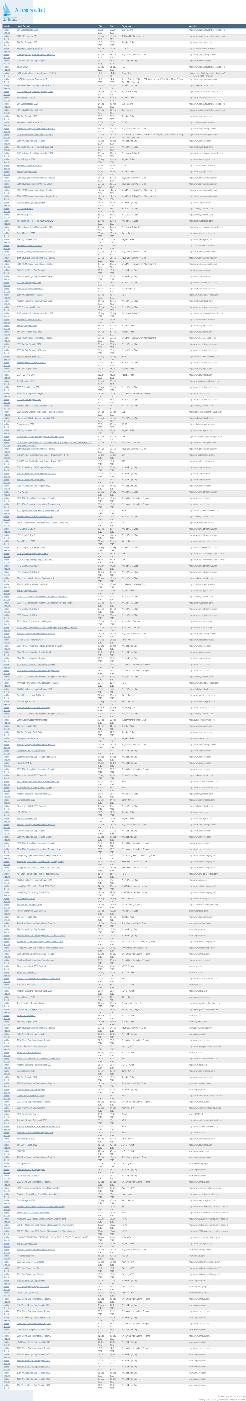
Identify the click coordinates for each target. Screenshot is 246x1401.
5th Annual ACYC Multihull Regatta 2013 (35, 1132)
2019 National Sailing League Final (32, 553)
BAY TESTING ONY (26, 375)
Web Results (24, 26)
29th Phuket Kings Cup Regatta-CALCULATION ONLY (41, 935)
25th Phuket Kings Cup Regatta (31, 1280)
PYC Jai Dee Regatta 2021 (29, 344)
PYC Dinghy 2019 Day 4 (28, 566)
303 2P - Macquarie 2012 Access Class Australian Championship (45, 1231)
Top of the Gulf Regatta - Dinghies (32, 1003)
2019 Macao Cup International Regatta (34, 621)
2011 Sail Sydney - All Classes (30, 1262)
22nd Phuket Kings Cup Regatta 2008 (33, 1330)
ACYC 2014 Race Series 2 (29, 1052)
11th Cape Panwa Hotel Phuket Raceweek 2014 (38, 1059)
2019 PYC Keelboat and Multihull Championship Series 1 (42, 597)
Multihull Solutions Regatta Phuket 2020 (34, 406)
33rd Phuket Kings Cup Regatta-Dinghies (35, 467)
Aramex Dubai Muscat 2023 (29, 245)
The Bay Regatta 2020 (27, 430)
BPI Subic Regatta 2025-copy (30, 110)
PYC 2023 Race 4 (25, 208)
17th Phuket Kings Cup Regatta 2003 (33, 1373)
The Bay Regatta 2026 (27, 42)
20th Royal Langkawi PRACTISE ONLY (34, 184)
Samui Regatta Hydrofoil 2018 (30, 695)
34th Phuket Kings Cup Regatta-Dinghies (35, 276)
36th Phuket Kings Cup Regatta (31, 141)
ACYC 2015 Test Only (26, 972)
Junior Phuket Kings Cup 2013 (30, 1095)
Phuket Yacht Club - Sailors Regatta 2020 (35, 418)
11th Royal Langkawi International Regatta (36, 1157)
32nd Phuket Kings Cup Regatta (31, 658)
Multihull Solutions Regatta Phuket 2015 (34, 991)
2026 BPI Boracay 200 (27, 36)
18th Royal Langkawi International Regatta (36, 449)
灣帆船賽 (21, 1151)
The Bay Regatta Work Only (29, 732)
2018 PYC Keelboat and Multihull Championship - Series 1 (43, 714)
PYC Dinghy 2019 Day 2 (28, 609)
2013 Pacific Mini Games (28, 1114)
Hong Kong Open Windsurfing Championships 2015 (40, 941)
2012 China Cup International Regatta (33, 1182)
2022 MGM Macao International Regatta (34, 338)
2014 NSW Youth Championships (31, 1046)
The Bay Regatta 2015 (27, 1022)
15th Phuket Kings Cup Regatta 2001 (33, 1385)
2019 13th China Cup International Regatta (36, 498)
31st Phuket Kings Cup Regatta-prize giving (36, 757)
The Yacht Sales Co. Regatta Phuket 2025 (35, 85)
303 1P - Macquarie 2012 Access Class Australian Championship (45, 1225)
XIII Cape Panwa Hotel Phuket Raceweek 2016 (38, 874)
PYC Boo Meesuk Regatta (28, 307)
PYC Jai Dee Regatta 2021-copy (31, 350)
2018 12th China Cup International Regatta (36, 664)
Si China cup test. (25, 215)
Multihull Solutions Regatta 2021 (31, 362)
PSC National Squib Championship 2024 (35, 153)
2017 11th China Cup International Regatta (36, 769)
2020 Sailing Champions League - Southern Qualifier (40, 436)
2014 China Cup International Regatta (33, 1040)
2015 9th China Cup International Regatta (35, 954)
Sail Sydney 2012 (24, 1163)
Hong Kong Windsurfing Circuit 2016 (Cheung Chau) (40, 861)
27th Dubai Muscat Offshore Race (32, 584)
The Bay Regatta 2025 (27, 116)
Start (101, 26)
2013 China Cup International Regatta (33, 1102)
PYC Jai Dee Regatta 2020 (29, 399)
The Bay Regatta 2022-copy (29, 332)
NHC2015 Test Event (26, 985)
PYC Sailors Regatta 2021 (28, 387)
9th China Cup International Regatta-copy (35, 960)
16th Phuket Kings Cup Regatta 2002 (33, 1379)
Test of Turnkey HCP (26, 381)
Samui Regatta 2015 (26, 997)
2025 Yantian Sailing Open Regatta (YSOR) (36, 73)
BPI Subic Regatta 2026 (27, 30)
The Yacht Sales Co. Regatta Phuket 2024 (35, 147)
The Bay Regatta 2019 (27, 590)
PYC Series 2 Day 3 (26, 529)
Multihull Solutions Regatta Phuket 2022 (34, 301)
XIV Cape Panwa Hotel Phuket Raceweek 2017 (38, 781)
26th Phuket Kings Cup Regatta (31, 1169)
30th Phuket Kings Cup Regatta (31, 831)
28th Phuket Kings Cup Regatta (31, 1034)
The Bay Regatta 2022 (27, 325)
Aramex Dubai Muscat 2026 (29, 48)
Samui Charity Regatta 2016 (29, 905)
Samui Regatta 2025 (26, 98)
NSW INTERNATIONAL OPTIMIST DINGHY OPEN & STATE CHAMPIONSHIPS (52, 1237)
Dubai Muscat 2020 (25, 424)
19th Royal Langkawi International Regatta (36, 252)
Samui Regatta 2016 (26, 898)
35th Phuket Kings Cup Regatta (31, 202)
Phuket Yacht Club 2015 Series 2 (31, 966)
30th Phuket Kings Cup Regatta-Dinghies (35, 837)
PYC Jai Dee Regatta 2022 (29, 282)
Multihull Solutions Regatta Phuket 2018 (34, 689)
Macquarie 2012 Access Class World (33, 1213)
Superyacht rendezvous (27, 738)
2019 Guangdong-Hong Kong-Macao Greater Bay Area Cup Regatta (47, 627)
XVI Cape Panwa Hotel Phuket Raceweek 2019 (38, 510)
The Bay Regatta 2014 (27, 1077)
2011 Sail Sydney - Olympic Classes (33, 1286)
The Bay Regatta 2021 (27, 369)
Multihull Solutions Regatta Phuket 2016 (34, 880)
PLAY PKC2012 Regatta (28, 1176)
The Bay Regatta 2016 (27, 917)
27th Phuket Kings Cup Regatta (31, 1089)
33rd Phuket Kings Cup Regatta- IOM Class (36, 473)
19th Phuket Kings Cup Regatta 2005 (33, 1360)
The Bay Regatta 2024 (27, 171)
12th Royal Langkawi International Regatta (36, 1083)
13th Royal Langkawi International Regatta (36, 1028)
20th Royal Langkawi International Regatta (36, 178)
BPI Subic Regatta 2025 (27, 104)
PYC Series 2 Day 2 (26, 535)
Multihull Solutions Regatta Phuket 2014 (34, 1065)
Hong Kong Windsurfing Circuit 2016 (33, 892)
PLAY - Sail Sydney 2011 (28, 1293)
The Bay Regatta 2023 (27, 239)
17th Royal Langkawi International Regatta (36, 633)
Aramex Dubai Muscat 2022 (29, 319)
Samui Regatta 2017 (26, 800)
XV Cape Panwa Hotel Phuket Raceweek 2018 (38, 683)
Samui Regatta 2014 (26, 1071)
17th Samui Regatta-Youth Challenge (33, 707)
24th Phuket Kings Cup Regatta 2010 (33, 1305)
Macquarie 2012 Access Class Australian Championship (41, 1219)
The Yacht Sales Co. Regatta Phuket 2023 (35, 221)
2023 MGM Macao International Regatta (34, 264)
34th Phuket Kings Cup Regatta (31, 270)
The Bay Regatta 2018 (27, 726)
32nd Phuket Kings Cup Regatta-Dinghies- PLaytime (40, 646)
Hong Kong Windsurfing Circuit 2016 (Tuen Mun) (38, 868)
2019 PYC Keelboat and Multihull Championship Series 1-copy (44, 603)
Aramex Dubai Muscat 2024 (29, 165)
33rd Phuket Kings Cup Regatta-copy (33, 486)
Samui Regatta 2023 (26, 233)
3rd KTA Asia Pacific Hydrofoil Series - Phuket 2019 (39, 461)
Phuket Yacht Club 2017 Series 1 (31, 806)
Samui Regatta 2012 (26, 1200)
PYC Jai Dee (22, 492)
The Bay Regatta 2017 (27, 818)
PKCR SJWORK (24, 763)
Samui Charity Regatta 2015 (29, 1009)
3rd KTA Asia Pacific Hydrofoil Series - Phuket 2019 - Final (43, 455)
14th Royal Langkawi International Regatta (36, 923)
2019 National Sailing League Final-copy (35, 560)
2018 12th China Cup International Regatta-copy (38, 670)
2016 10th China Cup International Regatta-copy (38, 849)
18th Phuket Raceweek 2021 (29, 356)
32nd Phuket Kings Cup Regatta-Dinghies (35, 652)
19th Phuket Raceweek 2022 (29, 295)
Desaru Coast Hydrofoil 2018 (30, 640)
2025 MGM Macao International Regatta (34, 135)
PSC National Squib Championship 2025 (35, 91)
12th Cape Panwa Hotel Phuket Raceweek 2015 (38, 978)
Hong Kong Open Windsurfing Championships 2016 (40, 855)
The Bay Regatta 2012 (27, 1243)
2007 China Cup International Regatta (33, 1348)
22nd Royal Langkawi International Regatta (36, 54)
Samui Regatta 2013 (26, 1139)
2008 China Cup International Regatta (33, 1336)
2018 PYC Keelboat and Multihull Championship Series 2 (42, 677)
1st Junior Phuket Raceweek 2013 (32, 1120)
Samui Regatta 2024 (26, 159)
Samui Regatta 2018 (26, 701)
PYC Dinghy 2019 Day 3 (28, 572)
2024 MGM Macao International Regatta (34, 190)
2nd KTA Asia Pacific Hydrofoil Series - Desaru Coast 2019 (43, 523)
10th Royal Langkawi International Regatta (36, 1249)
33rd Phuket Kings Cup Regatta (31, 479)
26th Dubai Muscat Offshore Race (32, 720)
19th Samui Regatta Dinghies (30, 289)
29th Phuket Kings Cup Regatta (31, 929)
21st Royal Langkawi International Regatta (35, 128)
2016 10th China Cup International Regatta (36, 843)
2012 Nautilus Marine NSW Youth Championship (38, 1188)
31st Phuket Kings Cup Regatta (31, 751)
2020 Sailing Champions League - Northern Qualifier (40, 412)
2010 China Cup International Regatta (33, 1311)
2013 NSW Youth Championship (31, 1108)
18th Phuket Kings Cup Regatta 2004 (33, 1367)
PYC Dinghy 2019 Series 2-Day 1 (32, 547)
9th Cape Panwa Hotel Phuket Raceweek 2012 (38, 1194)
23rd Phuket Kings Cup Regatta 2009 (33, 1317)
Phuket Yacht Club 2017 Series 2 (31, 775)
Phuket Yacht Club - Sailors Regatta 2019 (35, 578)
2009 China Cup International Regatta (33, 1323)
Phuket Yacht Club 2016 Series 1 (31, 911)
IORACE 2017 (23, 812)
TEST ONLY (22, 67)
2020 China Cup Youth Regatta (30, 393)
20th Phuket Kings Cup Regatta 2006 (33, 1354)
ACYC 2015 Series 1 (26, 1015)
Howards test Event (25, 1256)
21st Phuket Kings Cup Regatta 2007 (33, 1342)
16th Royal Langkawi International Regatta (36, 744)
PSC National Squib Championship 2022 (35, 313)
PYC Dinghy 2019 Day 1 (28, 615)
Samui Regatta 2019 (26, 541)
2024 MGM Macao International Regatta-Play (37, 196)
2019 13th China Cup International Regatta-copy (38, 504)
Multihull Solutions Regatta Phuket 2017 (34, 794)
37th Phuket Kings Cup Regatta (31, 61)
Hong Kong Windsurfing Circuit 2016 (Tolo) (36, 886)
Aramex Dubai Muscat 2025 (29, 122)
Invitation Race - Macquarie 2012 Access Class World (40, 1206)
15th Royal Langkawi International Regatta (36, 824)
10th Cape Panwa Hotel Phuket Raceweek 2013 (38, 1126)
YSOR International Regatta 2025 (32, 79)
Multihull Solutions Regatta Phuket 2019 (34, 516)
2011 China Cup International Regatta (33, 1299)
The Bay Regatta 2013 (27, 1145)
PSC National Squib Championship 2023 (35, 227)
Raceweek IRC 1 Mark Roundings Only (34, 787)
